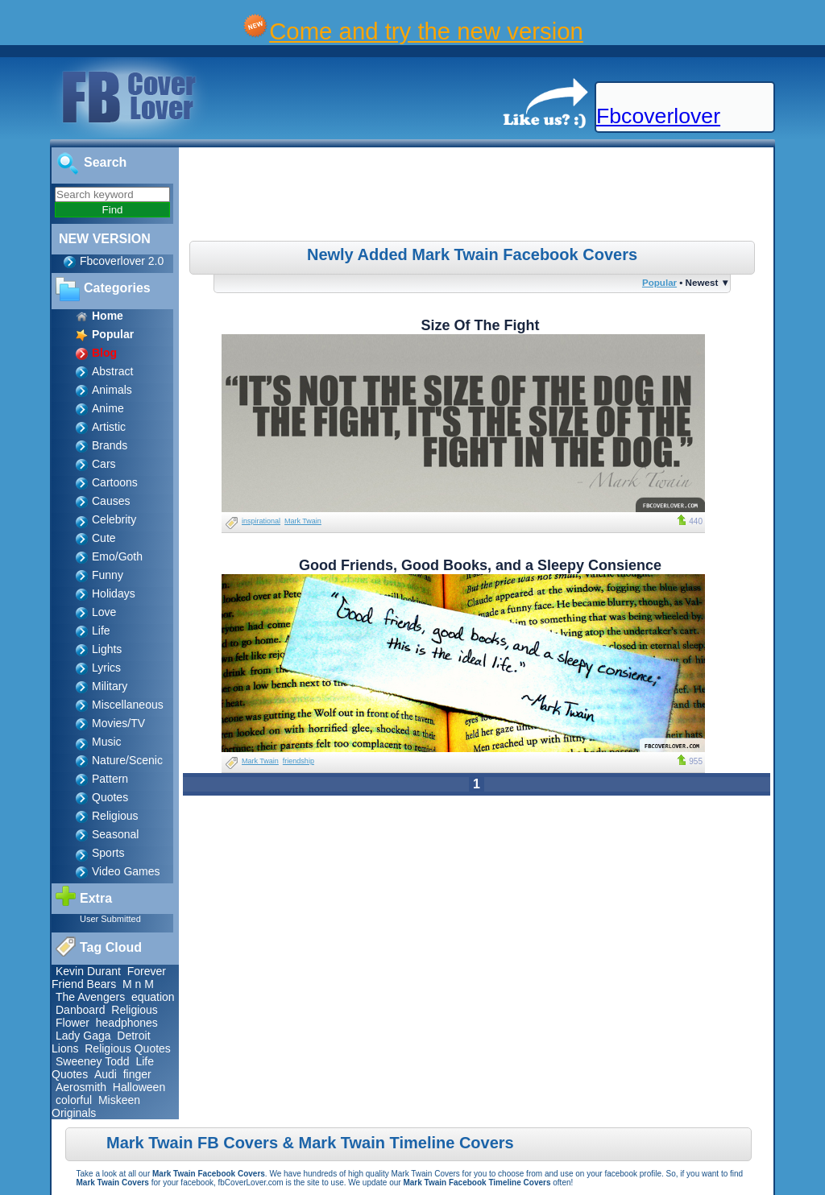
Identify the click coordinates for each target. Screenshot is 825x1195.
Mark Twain (302, 521)
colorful (74, 1100)
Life (101, 630)
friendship (298, 761)
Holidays (113, 593)
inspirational (261, 521)
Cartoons (115, 482)
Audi (105, 1074)
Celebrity (114, 519)
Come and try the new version (426, 31)
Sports (108, 852)
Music (107, 741)
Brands (109, 445)
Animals (112, 389)
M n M (138, 984)
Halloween (139, 1087)
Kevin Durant (88, 971)
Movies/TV (118, 723)
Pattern (110, 778)
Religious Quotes (128, 1048)
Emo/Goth (117, 556)
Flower (72, 1022)
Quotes (110, 797)
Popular (659, 282)
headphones (127, 1022)
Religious (115, 815)
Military (109, 686)
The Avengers (90, 996)
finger (137, 1074)
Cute (104, 537)
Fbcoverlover (658, 116)
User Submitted (110, 919)
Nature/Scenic (127, 760)
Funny (107, 575)
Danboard (81, 1009)
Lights (107, 649)
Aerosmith (81, 1087)
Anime (108, 408)
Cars (104, 463)
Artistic (109, 426)
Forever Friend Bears (109, 977)
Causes (111, 500)
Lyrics (106, 667)
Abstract (112, 371)
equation (153, 996)
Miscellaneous (128, 704)
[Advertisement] (478, 196)
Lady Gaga (83, 1035)
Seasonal (115, 834)
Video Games (126, 871)
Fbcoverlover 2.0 (122, 260)
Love (104, 612)
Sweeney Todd (93, 1061)
